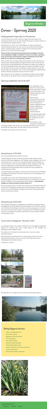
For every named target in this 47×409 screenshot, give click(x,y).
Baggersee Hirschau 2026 (8, 404)
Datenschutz (6, 406)
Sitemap (20, 406)
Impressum (13, 406)
